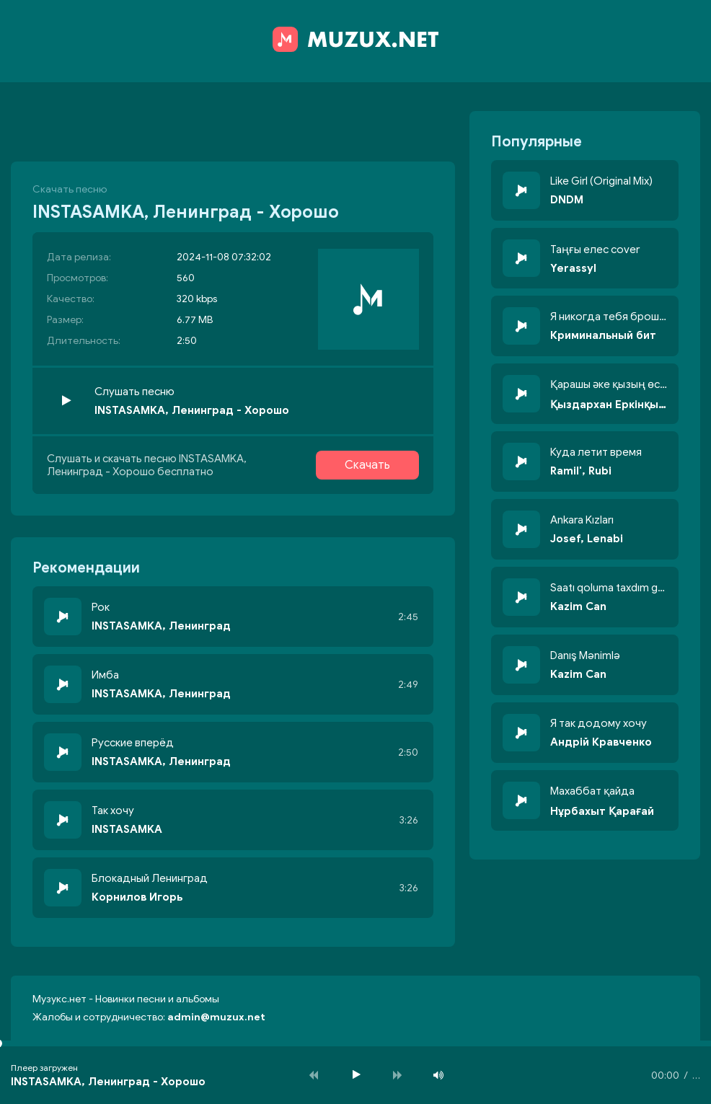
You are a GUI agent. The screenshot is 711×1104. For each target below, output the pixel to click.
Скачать (367, 465)
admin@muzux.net (216, 1017)
